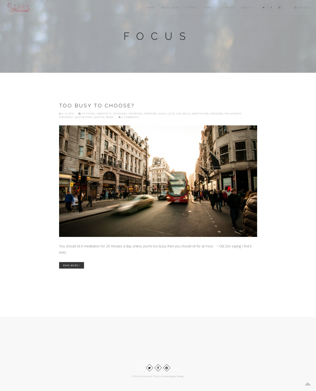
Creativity (104, 113)
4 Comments (128, 117)
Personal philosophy (225, 113)
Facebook (135, 113)
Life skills (183, 113)
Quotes (99, 117)
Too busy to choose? (97, 106)
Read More (71, 265)
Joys (171, 113)
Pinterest (66, 117)
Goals (162, 113)
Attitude (88, 113)
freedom (150, 113)
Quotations (83, 117)
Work (110, 117)
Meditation (200, 113)
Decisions (120, 113)
